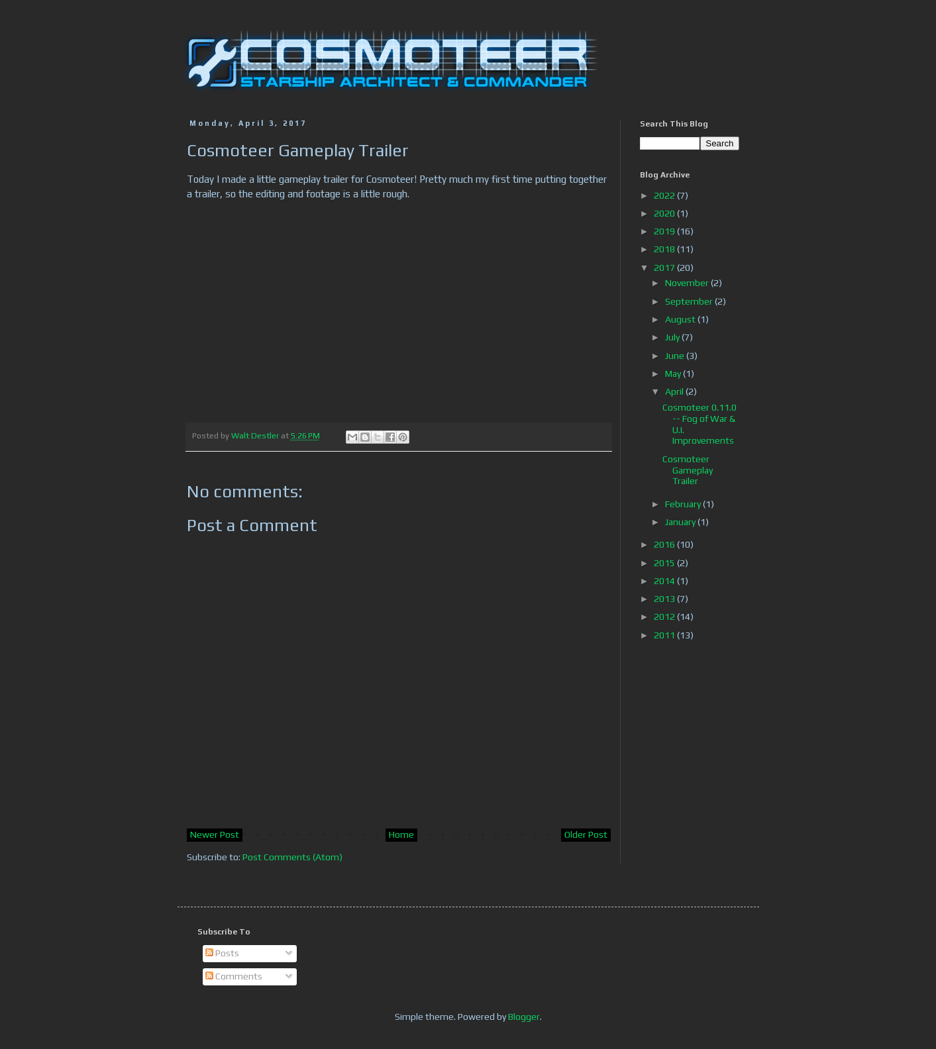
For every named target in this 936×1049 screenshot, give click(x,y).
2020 (665, 213)
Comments (233, 976)
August (681, 319)
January (681, 522)
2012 (665, 616)
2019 (665, 231)
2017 (665, 267)
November (688, 282)
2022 (665, 195)
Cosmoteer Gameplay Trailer (687, 470)
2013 (665, 598)
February (684, 504)
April (675, 391)
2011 (665, 635)
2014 (665, 580)
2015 (665, 563)
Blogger (524, 1016)
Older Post (585, 834)
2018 (665, 249)
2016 (665, 544)
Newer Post (214, 834)
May (674, 373)
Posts (222, 953)
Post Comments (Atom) (292, 857)
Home (401, 834)
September (690, 301)
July (673, 337)
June (675, 355)
